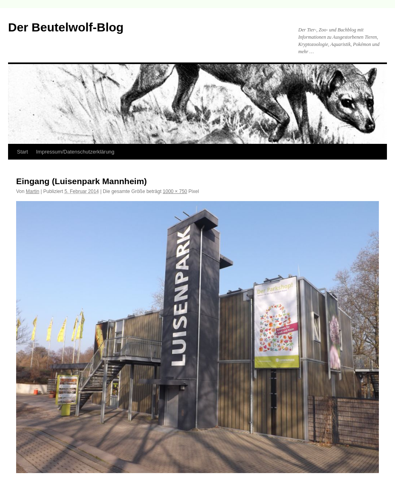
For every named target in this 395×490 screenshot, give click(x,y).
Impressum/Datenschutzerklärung (75, 152)
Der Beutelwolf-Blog (66, 27)
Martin (32, 191)
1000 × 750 (175, 191)
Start (22, 152)
